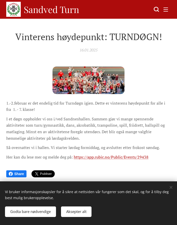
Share (16, 174)
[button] (156, 9)
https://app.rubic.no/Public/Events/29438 (111, 157)
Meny (166, 9)
